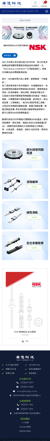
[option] (25, 33)
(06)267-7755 (27, 404)
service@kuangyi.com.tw (27, 391)
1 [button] (22, 37)
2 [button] (25, 37)
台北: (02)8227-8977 (10, 11)
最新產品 (7, 55)
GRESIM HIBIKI (25, 431)
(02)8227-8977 (27, 382)
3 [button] (28, 37)
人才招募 (25, 422)
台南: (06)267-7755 (30, 11)
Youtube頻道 (25, 427)
